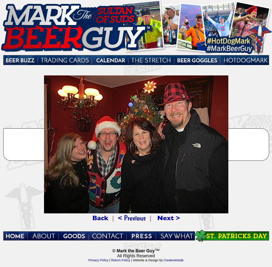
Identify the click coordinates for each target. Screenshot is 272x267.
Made (180, 260)
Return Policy (121, 260)
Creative (170, 260)
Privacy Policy (98, 260)
